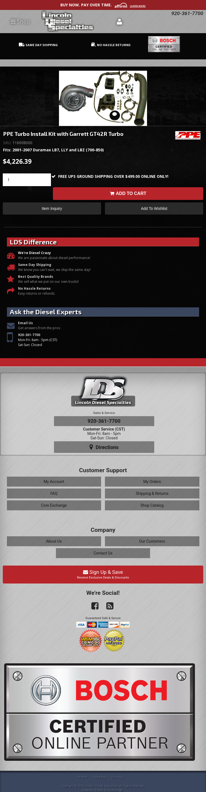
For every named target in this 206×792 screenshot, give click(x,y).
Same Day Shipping (34, 265)
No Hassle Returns (34, 288)
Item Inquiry (52, 209)
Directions (104, 447)
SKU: (7, 142)
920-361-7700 (29, 334)
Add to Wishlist (154, 209)
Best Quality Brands (35, 276)
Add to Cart (131, 193)
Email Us (25, 323)
